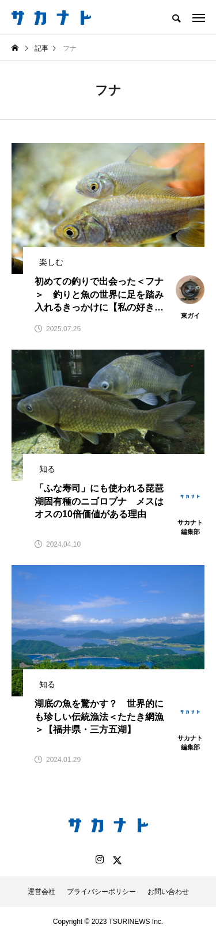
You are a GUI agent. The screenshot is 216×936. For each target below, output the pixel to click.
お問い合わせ (168, 892)
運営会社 (41, 892)
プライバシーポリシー (101, 892)
